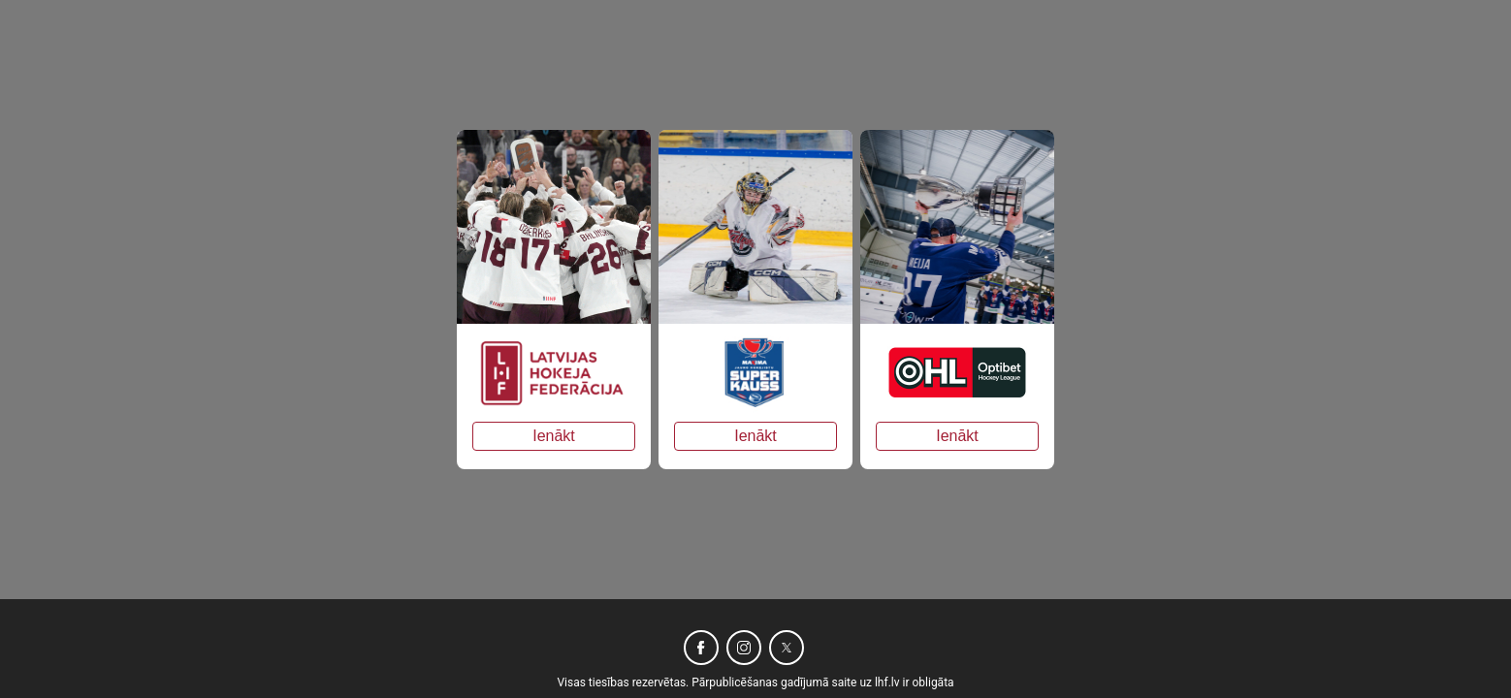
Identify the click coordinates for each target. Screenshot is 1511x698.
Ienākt (553, 436)
